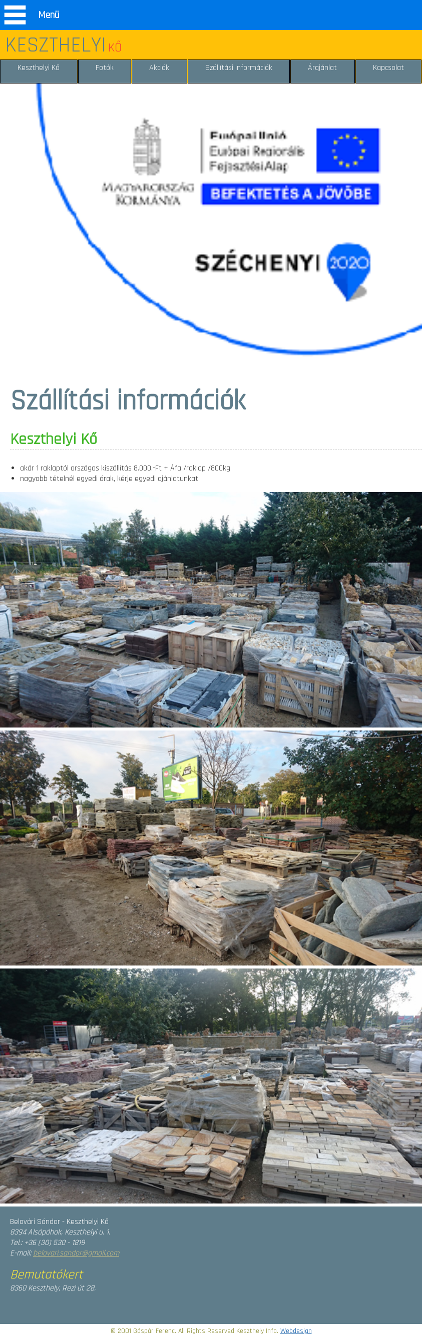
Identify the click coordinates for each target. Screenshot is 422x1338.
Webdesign (296, 1331)
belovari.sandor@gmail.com (76, 1253)
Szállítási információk (238, 67)
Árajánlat (322, 67)
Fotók (105, 67)
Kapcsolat (388, 67)
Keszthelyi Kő (39, 67)
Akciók (159, 67)
